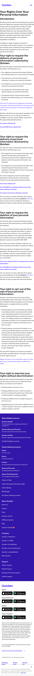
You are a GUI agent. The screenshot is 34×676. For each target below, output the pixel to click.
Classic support (7, 565)
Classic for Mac (7, 480)
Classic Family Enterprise (10, 474)
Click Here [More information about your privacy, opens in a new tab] (23, 672)
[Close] (32, 667)
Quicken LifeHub (7, 435)
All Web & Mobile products (10, 441)
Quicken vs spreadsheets (10, 552)
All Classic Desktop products (11, 495)
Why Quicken (6, 556)
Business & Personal (8, 468)
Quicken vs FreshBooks (9, 544)
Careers (4, 508)
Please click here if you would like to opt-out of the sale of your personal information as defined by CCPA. (16, 361)
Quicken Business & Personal (11, 429)
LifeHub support (7, 576)
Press (3, 512)
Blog (3, 523)
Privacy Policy (15, 663)
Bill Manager (6, 491)
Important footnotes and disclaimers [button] (12, 650)
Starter (4, 450)
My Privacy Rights (5, 663)
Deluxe (4, 456)
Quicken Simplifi (7, 421)
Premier (4, 462)
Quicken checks (7, 516)
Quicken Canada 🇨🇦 (8, 527)
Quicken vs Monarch (8, 537)
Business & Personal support (11, 573)
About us (5, 504)
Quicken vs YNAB (7, 540)
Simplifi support (7, 569)
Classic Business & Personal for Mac (13, 484)
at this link (29, 198)
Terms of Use (24, 663)
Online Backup (6, 488)
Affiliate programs (7, 520)
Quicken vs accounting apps (11, 548)
